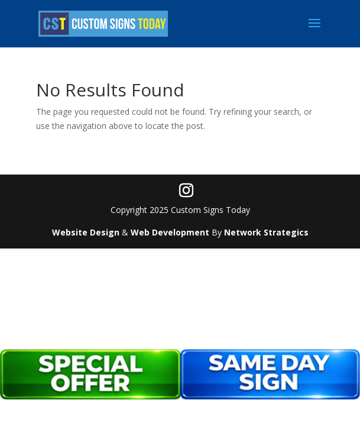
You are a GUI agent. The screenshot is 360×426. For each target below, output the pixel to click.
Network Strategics (266, 232)
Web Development (170, 232)
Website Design (85, 232)
